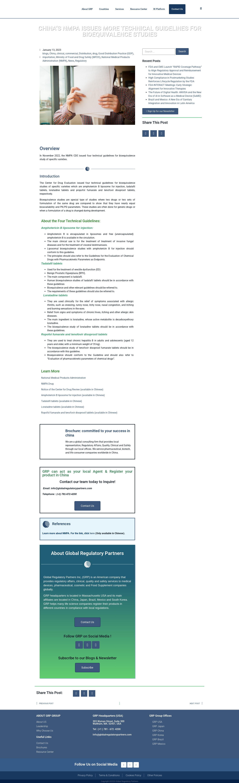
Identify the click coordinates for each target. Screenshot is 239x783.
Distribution (85, 53)
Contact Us (177, 9)
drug (94, 53)
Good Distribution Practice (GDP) (115, 53)
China (52, 53)
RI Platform (159, 9)
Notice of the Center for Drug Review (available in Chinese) (72, 389)
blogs (45, 53)
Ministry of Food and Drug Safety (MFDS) (78, 57)
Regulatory (81, 60)
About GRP (87, 9)
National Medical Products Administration (63, 377)
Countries (104, 9)
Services (119, 9)
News (71, 60)
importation (49, 57)
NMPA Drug (47, 383)
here (92, 533)
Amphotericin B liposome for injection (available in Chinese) (73, 395)
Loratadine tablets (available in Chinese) (62, 406)
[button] (145, 133)
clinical (60, 53)
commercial (71, 53)
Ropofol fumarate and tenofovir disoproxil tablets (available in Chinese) (79, 412)
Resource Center (138, 9)
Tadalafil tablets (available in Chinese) (61, 401)
